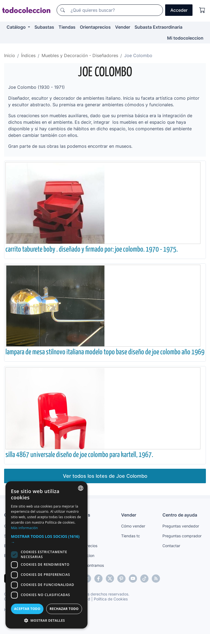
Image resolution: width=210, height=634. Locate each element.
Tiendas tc (130, 535)
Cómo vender (133, 526)
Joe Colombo (105, 72)
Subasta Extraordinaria (158, 27)
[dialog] (46, 555)
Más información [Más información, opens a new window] (24, 528)
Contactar (171, 545)
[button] (46, 539)
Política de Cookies (111, 599)
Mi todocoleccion (185, 38)
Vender (122, 27)
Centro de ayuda (179, 515)
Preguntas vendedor (180, 526)
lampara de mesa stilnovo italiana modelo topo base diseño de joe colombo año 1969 (105, 352)
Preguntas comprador (182, 535)
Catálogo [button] (17, 27)
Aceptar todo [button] (27, 608)
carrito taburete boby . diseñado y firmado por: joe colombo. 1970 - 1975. (91, 249)
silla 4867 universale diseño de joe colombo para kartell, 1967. (79, 455)
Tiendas (67, 27)
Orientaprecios (95, 27)
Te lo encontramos (87, 565)
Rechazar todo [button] (63, 608)
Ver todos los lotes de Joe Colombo (105, 476)
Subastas (44, 27)
